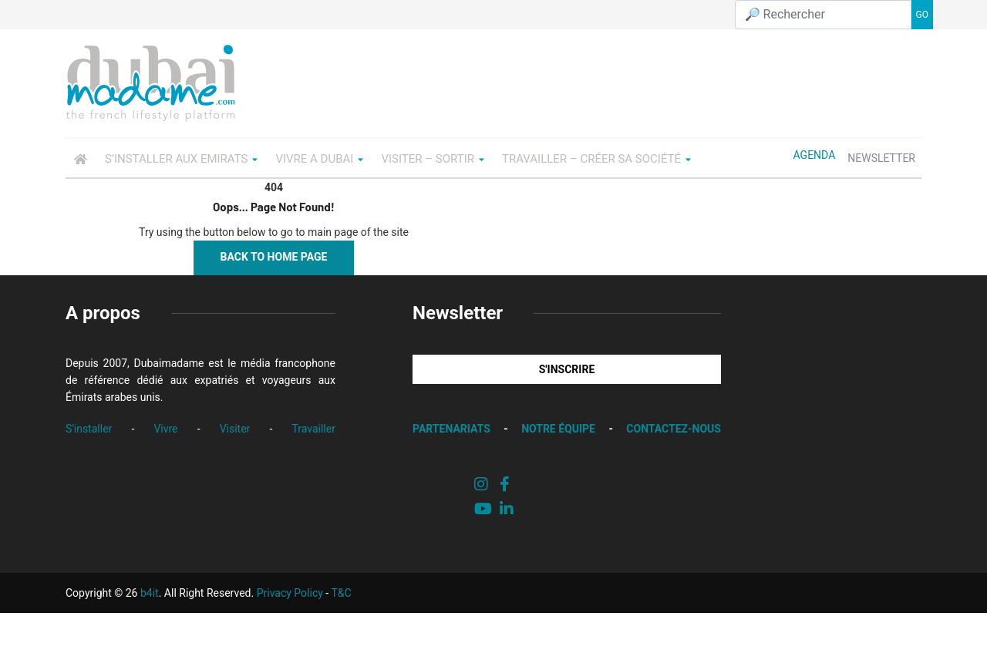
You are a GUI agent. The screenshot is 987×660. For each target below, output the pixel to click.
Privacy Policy (290, 593)
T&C (341, 593)
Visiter (235, 429)
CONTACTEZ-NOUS (673, 429)
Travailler (313, 429)
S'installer (89, 429)
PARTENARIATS (451, 429)
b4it (149, 593)
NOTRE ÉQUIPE (558, 429)
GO (922, 14)
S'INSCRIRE (567, 369)
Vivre (165, 429)
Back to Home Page (274, 257)
